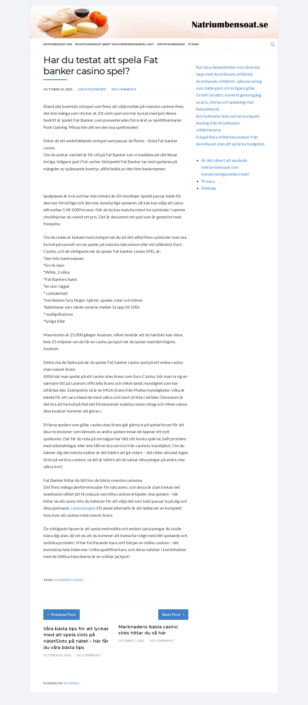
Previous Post (61, 614)
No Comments (123, 89)
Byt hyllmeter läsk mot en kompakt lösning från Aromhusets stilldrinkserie (227, 122)
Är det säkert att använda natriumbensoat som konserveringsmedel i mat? (225, 167)
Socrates (71, 683)
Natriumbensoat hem (60, 44)
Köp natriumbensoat (190, 44)
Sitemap (216, 44)
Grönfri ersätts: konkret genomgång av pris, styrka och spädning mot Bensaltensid (229, 101)
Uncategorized (92, 89)
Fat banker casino (68, 580)
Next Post (173, 614)
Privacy (208, 181)
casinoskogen (83, 507)
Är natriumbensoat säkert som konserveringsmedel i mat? (125, 44)
